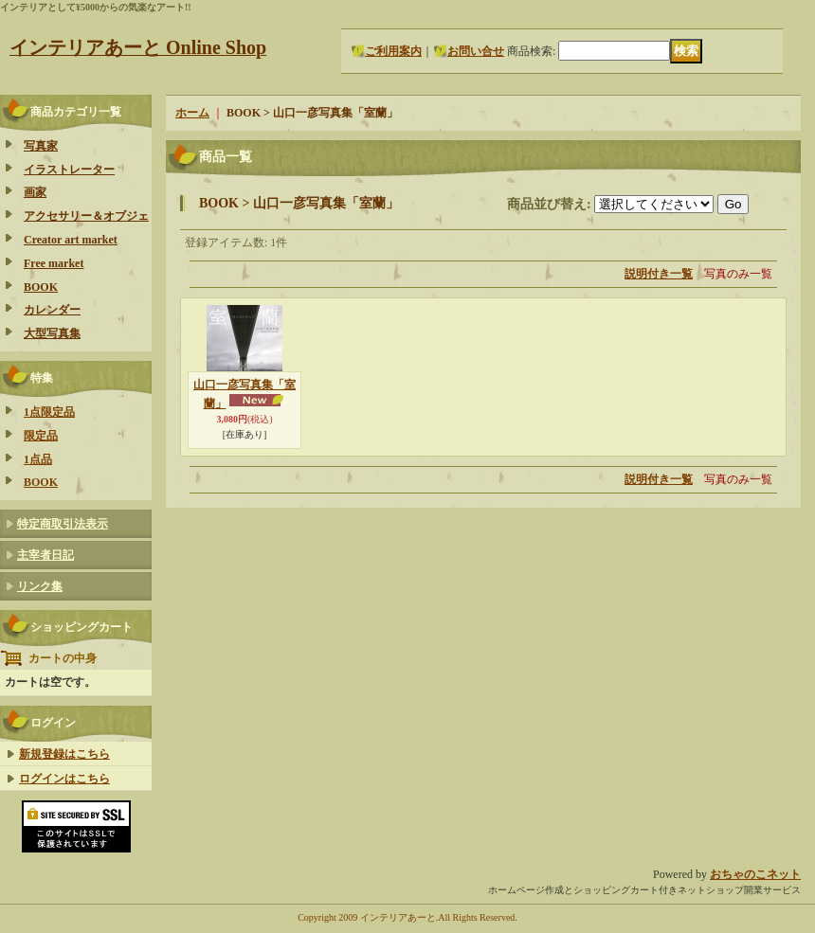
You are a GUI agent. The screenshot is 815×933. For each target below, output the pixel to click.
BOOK (41, 287)
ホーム (192, 112)
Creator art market (71, 239)
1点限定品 (49, 412)
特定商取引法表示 (62, 523)
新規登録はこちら (64, 754)
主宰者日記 (45, 555)
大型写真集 (52, 333)
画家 (35, 192)
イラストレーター (69, 169)
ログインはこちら (64, 778)
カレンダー (52, 309)
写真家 (41, 146)
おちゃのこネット (755, 874)
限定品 (41, 435)
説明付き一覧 (659, 273)
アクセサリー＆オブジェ (86, 216)
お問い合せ (475, 51)
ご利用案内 (393, 51)
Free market (53, 263)
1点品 (38, 459)
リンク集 (40, 586)
